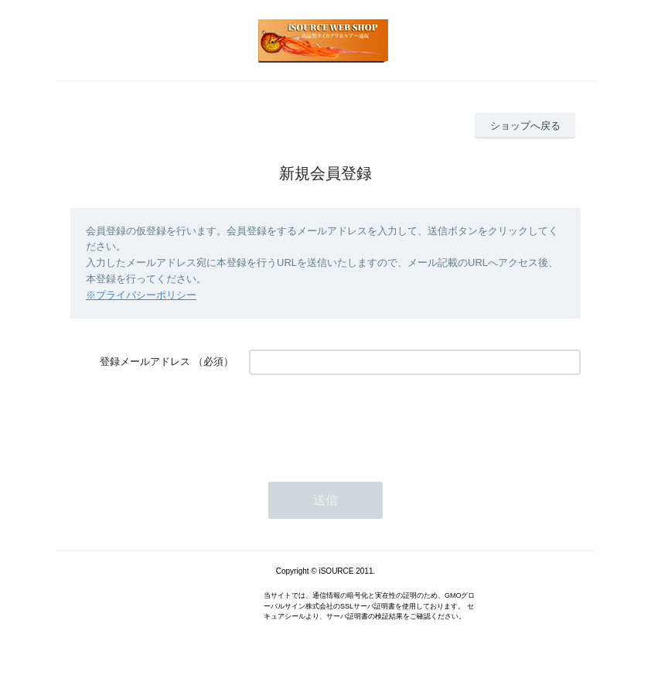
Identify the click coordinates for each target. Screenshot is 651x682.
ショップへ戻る (525, 125)
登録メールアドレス (145, 361)
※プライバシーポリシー (141, 295)
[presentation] (366, 420)
